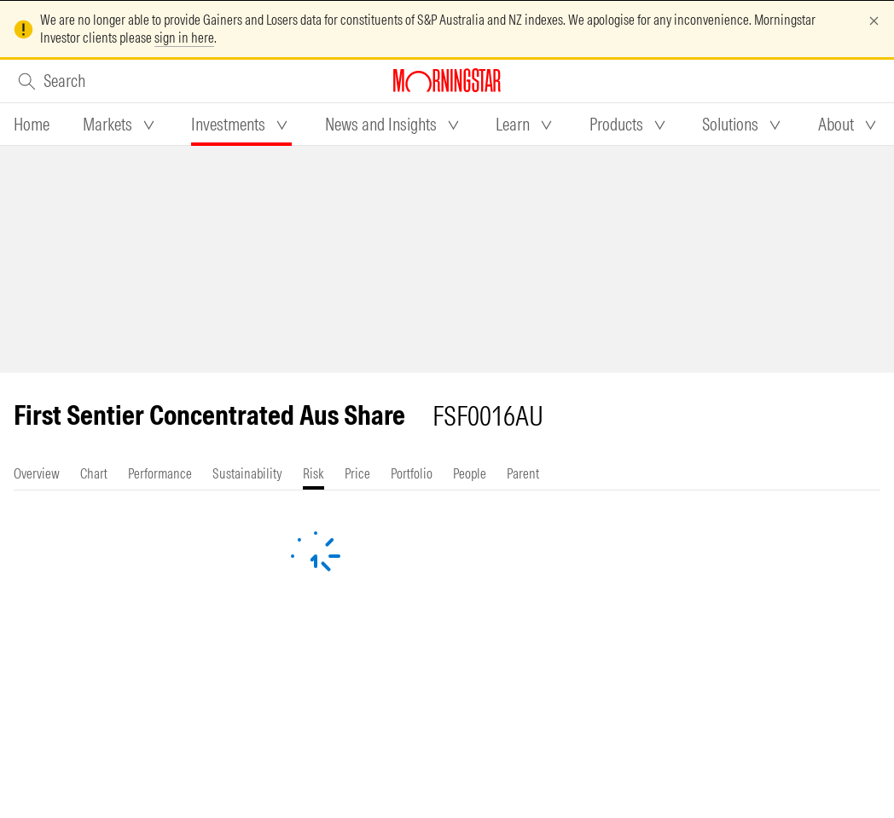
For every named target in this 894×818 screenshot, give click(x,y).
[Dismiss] (874, 21)
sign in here (184, 37)
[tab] (31, 124)
